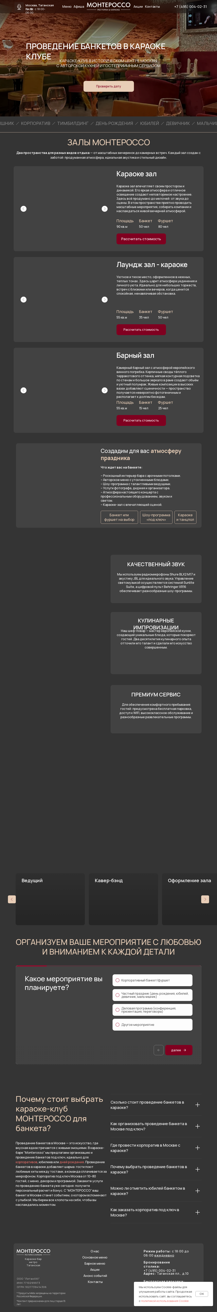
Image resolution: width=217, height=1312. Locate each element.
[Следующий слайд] (205, 899)
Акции (94, 1269)
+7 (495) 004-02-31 (190, 6)
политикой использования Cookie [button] (165, 1301)
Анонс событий (95, 1276)
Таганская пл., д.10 (166, 1273)
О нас (95, 1251)
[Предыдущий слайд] (12, 899)
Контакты (95, 1282)
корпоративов (26, 1162)
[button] (108, 86)
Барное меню (94, 1263)
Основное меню (94, 1257)
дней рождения (72, 1162)
